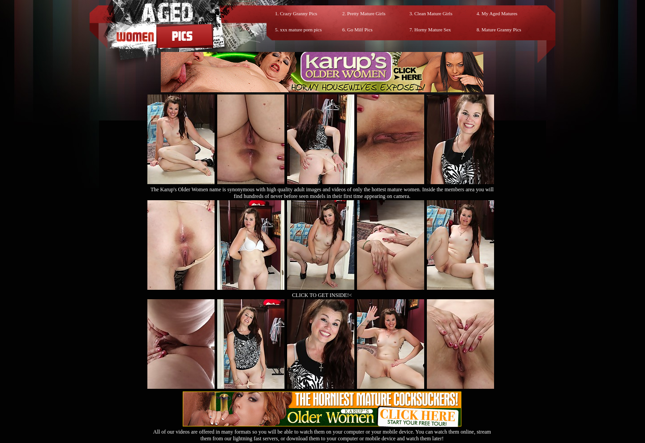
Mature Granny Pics (501, 29)
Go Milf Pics (360, 29)
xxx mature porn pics (301, 29)
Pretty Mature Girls (366, 13)
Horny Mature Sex (432, 29)
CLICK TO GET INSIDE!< (322, 295)
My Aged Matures (499, 13)
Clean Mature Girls (433, 13)
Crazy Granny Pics (298, 13)
